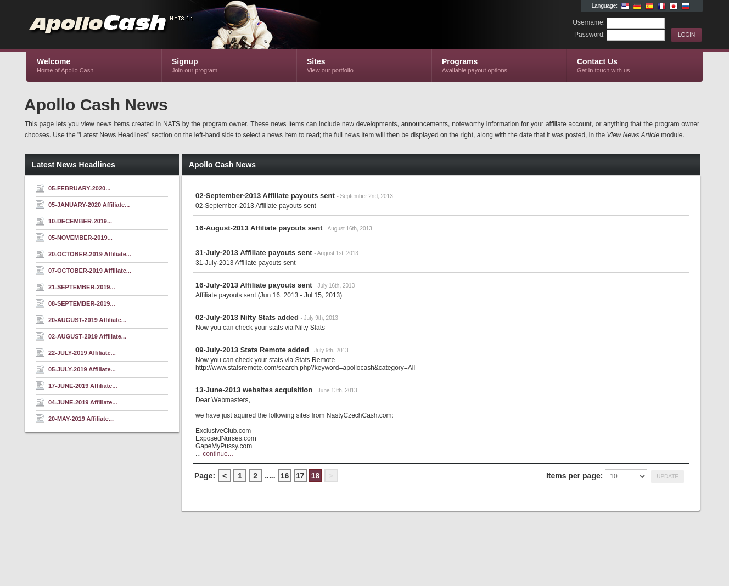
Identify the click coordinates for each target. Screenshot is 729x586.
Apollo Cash (157, 25)
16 (285, 475)
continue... (218, 454)
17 (300, 475)
